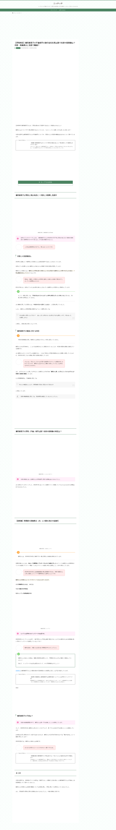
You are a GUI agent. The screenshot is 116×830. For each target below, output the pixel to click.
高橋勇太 (18, 670)
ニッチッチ (58, 3)
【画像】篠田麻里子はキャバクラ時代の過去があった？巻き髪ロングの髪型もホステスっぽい (51, 143)
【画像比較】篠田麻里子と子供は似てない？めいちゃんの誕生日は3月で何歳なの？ (51, 756)
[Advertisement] (58, 25)
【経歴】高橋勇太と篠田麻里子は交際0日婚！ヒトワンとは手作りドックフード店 (51, 677)
